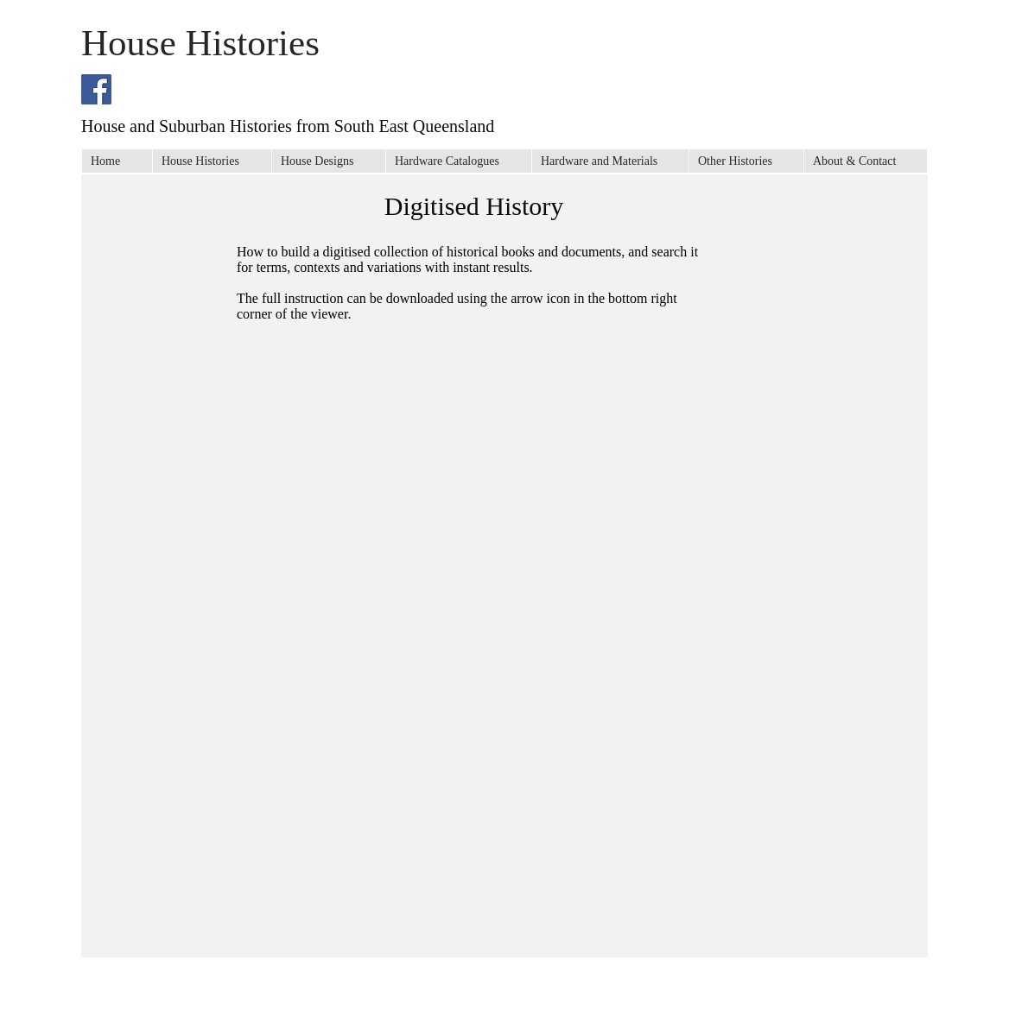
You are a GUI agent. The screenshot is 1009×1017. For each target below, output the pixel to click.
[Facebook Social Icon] (96, 89)
